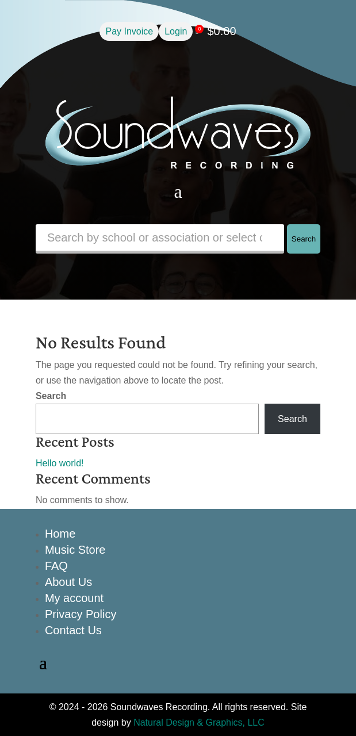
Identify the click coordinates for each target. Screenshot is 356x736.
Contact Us (73, 630)
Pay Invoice (129, 31)
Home (60, 533)
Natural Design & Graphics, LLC (199, 722)
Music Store (75, 549)
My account (74, 598)
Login (175, 31)
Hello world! (60, 463)
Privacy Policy (80, 614)
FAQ (56, 565)
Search (304, 239)
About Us (68, 582)
